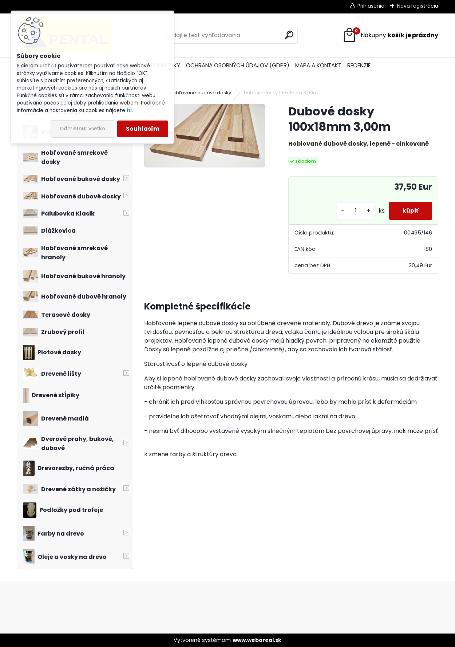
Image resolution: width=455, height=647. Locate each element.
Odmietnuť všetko (82, 128)
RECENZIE (359, 65)
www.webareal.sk (257, 640)
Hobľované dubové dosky (200, 92)
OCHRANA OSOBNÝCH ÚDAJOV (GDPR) (237, 65)
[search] (289, 35)
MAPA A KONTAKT (318, 65)
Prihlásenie (370, 5)
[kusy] (353, 210)
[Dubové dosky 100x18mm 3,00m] (204, 135)
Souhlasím (142, 129)
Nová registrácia (417, 5)
